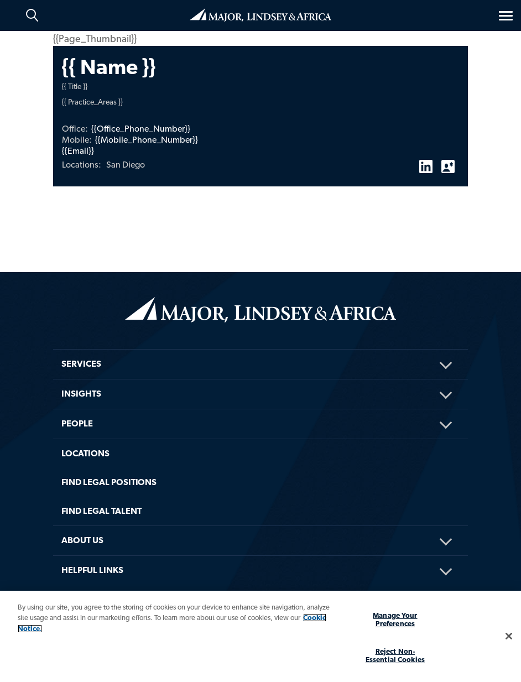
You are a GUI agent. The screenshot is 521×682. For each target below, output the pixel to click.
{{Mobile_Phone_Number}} (146, 139)
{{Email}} (78, 150)
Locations (85, 453)
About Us (82, 540)
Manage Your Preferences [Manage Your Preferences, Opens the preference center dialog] (395, 619)
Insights (81, 393)
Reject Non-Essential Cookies (395, 655)
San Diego (125, 164)
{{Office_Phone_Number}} (140, 128)
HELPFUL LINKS (92, 570)
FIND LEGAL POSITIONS (109, 482)
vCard (448, 162)
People (77, 423)
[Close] (509, 636)
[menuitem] (260, 349)
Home (260, 15)
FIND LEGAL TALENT (101, 511)
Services (81, 363)
